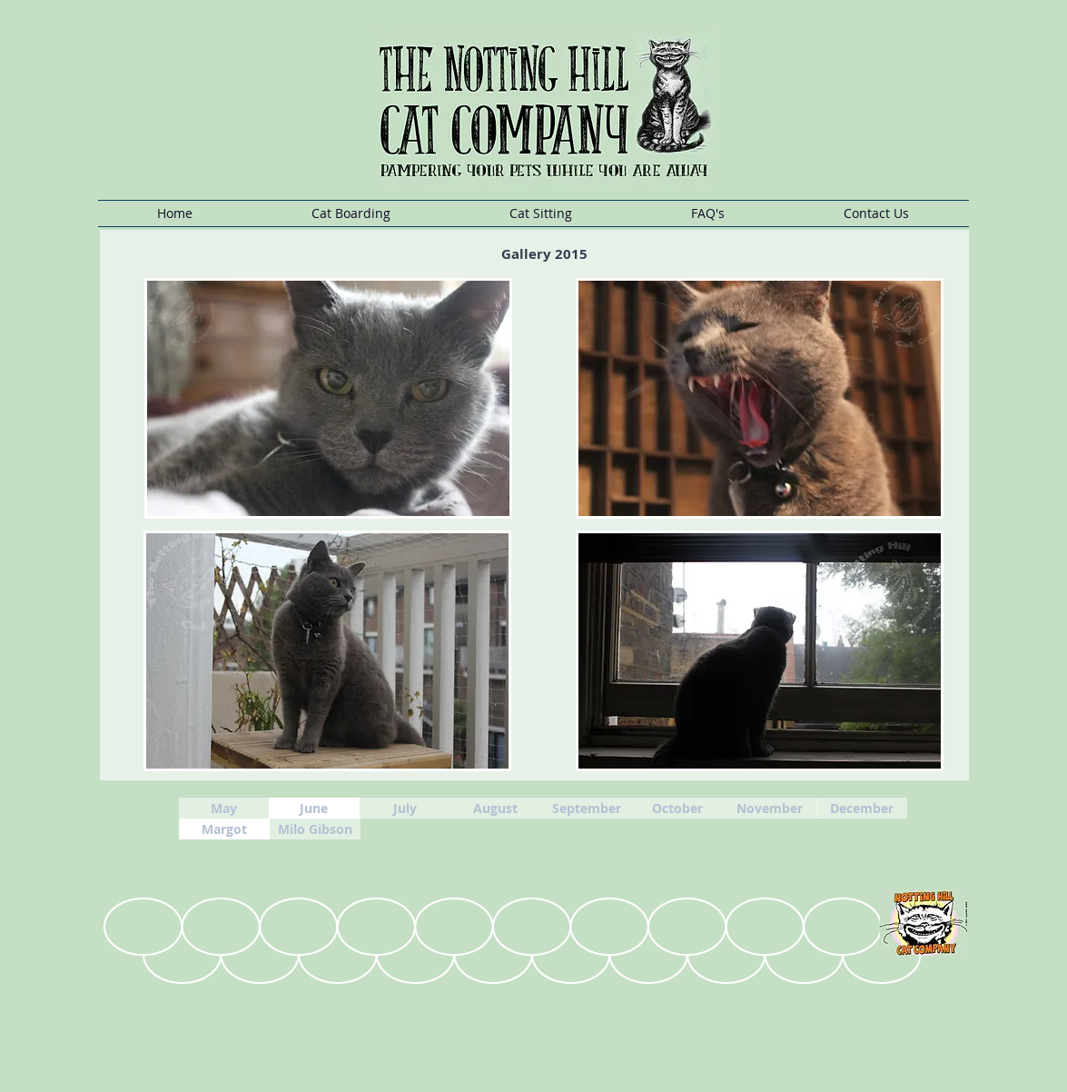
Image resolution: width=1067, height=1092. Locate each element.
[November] (770, 808)
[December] (861, 808)
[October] (677, 808)
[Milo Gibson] (315, 829)
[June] (314, 808)
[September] (586, 808)
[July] (405, 808)
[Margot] (224, 829)
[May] (224, 808)
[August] (495, 808)
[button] (351, 213)
